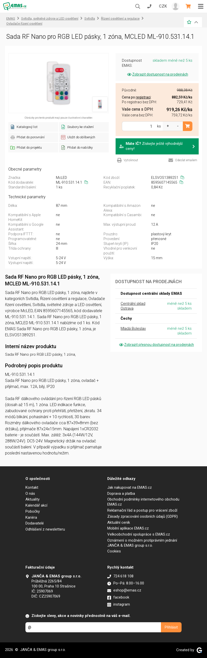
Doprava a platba (121, 493)
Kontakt (31, 487)
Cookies (114, 551)
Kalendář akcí (36, 505)
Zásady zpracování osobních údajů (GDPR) (142, 516)
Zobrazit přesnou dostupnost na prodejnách (156, 345)
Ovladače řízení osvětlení (24, 23)
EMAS (10, 18)
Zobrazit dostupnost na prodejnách (157, 74)
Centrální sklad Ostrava (133, 306)
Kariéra (31, 517)
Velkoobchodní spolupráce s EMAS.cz (138, 534)
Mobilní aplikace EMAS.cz (128, 528)
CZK (163, 6)
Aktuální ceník (118, 522)
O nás (30, 493)
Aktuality (32, 499)
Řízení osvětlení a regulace (120, 18)
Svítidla (89, 18)
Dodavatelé (34, 523)
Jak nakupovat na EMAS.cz (129, 487)
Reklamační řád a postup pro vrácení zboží (142, 510)
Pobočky (32, 511)
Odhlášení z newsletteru (45, 529)
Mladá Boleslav (133, 328)
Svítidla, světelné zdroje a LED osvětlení (49, 18)
